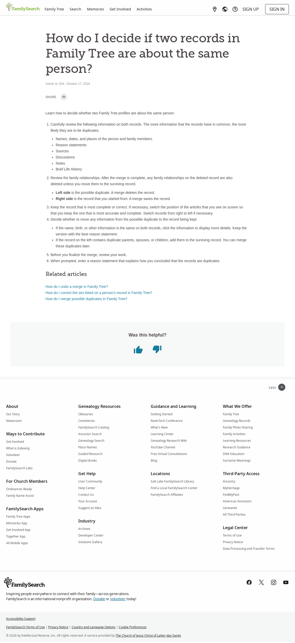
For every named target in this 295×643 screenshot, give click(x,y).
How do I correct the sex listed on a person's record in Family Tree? (99, 293)
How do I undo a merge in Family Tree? (77, 287)
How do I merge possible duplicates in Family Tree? (86, 299)
